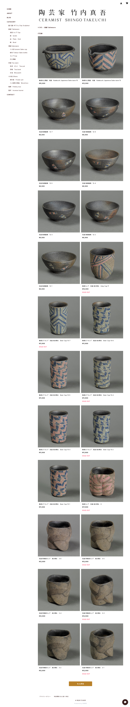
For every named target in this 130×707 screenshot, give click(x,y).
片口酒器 (13, 59)
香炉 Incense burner (16, 90)
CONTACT (11, 94)
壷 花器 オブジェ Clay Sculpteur (19, 25)
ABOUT (9, 13)
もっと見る (80, 684)
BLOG (9, 17)
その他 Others (13, 76)
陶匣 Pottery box (14, 87)
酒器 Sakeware (13, 46)
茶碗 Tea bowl (15, 69)
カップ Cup (13, 56)
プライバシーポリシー (45, 696)
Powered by (80, 703)
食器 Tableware (13, 29)
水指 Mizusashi (15, 73)
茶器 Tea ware (13, 63)
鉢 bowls (13, 36)
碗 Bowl (13, 42)
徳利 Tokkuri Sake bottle (18, 52)
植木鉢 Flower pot (16, 80)
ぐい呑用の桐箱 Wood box (19, 83)
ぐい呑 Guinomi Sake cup (18, 49)
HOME (40, 27)
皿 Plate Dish (15, 39)
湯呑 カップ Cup (15, 32)
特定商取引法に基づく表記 (61, 696)
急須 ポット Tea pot (17, 66)
